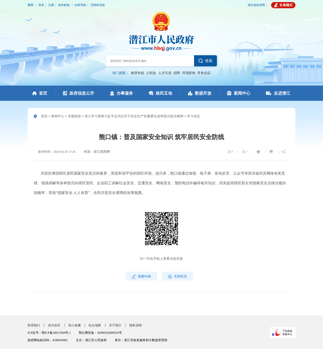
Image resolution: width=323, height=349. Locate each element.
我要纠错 (141, 276)
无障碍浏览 (97, 5)
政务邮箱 (64, 5)
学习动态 (193, 116)
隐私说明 (135, 325)
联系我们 (34, 325)
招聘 (176, 73)
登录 (41, 5)
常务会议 (204, 73)
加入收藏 (74, 325)
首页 (44, 116)
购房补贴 (137, 73)
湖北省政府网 (256, 5)
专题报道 (74, 116)
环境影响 (188, 73)
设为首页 (54, 325)
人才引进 (164, 73)
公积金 (151, 73)
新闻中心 (57, 116)
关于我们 (115, 325)
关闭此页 (177, 276)
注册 (51, 5)
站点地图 (95, 325)
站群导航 (80, 5)
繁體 (31, 5)
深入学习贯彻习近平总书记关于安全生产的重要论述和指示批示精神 (133, 116)
